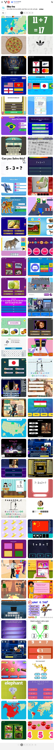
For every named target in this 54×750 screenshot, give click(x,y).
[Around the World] (13, 488)
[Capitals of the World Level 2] (40, 710)
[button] (41, 9)
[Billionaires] (13, 629)
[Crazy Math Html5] (40, 25)
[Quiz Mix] (13, 468)
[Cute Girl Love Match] (40, 569)
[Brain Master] (40, 669)
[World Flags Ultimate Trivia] (13, 85)
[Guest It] (13, 146)
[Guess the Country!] (13, 125)
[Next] (35, 745)
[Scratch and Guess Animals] (40, 186)
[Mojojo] (13, 448)
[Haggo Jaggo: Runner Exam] (40, 206)
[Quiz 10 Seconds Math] (40, 166)
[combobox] (4, 12)
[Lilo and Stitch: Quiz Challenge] (13, 186)
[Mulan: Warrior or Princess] (13, 408)
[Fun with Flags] (13, 367)
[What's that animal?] (13, 690)
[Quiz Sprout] (40, 105)
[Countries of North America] (13, 710)
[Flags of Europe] (13, 25)
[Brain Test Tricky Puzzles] (13, 166)
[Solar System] (40, 246)
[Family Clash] (40, 125)
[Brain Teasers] (40, 690)
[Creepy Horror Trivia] (40, 327)
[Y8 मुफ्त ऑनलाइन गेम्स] (7, 2)
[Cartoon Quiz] (13, 387)
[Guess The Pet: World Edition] (13, 267)
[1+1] (40, 730)
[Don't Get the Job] (40, 307)
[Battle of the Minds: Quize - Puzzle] (13, 307)
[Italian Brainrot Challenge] (13, 206)
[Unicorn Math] (13, 528)
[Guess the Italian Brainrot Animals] (13, 669)
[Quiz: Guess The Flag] (40, 408)
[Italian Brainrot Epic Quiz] (13, 730)
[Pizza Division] (13, 45)
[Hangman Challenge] (40, 367)
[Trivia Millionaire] (13, 65)
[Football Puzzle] (40, 629)
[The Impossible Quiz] (40, 609)
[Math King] (40, 549)
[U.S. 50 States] (13, 428)
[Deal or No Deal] (40, 468)
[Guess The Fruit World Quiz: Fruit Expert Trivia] (13, 226)
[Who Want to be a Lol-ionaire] (40, 448)
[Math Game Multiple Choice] (40, 649)
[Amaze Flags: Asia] (40, 528)
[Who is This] (13, 569)
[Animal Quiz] (40, 508)
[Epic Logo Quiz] (40, 45)
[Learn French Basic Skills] (13, 347)
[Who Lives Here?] (40, 226)
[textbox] (4, 12)
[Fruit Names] (13, 327)
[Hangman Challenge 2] (13, 508)
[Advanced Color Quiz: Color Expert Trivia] (13, 549)
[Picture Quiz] (13, 246)
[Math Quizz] (40, 488)
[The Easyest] (40, 146)
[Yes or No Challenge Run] (40, 347)
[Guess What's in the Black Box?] (13, 609)
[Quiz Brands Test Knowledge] (40, 65)
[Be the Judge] (13, 589)
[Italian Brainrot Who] (40, 428)
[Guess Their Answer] (40, 287)
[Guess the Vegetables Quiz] (13, 287)
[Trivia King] (13, 105)
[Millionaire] (13, 649)
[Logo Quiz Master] (40, 267)
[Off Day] (40, 387)
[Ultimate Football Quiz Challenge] (40, 85)
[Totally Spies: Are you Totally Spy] (40, 589)
